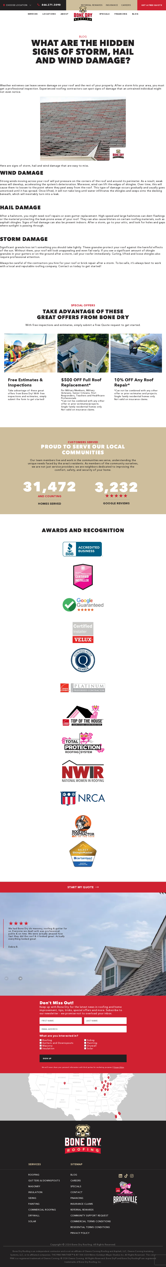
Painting (92, 1043)
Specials (104, 14)
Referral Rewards (92, 5)
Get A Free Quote (151, 5)
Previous (7, 978)
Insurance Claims (82, 1203)
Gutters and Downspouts (57, 1043)
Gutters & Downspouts (44, 1180)
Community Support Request (90, 1215)
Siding (91, 1040)
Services (33, 14)
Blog (135, 14)
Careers (126, 5)
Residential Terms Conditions (90, 1227)
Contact (77, 1192)
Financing (120, 14)
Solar (90, 1048)
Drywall (91, 1045)
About (65, 14)
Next (20, 978)
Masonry (47, 1045)
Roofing (47, 1040)
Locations (49, 14)
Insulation (48, 1048)
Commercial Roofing (42, 1209)
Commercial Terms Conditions (91, 1221)
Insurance (112, 5)
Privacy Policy (118, 1067)
